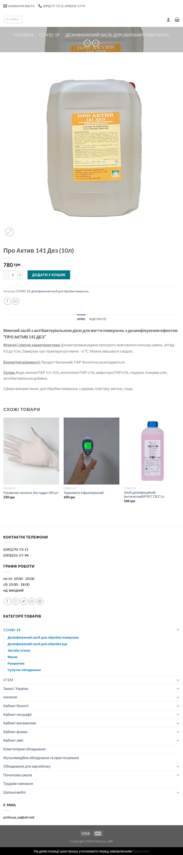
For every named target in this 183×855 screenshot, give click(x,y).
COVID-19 (49, 34)
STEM (8, 680)
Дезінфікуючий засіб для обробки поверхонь (117, 34)
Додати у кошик (48, 275)
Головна (23, 34)
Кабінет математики (19, 723)
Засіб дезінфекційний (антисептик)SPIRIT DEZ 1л (144, 495)
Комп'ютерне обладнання (24, 749)
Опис (81, 319)
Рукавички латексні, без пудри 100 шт (30, 493)
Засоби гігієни (19, 650)
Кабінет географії (17, 714)
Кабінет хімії (13, 740)
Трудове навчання (18, 783)
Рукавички (16, 663)
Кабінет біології (15, 706)
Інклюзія (10, 697)
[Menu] (13, 19)
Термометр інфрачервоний (84, 493)
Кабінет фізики (15, 732)
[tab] (81, 318)
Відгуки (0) (97, 319)
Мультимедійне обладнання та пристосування (41, 758)
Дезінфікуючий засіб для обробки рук (37, 644)
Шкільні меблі (14, 792)
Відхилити (140, 851)
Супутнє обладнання (24, 670)
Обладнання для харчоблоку (26, 766)
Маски (12, 657)
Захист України (15, 688)
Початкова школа (17, 775)
